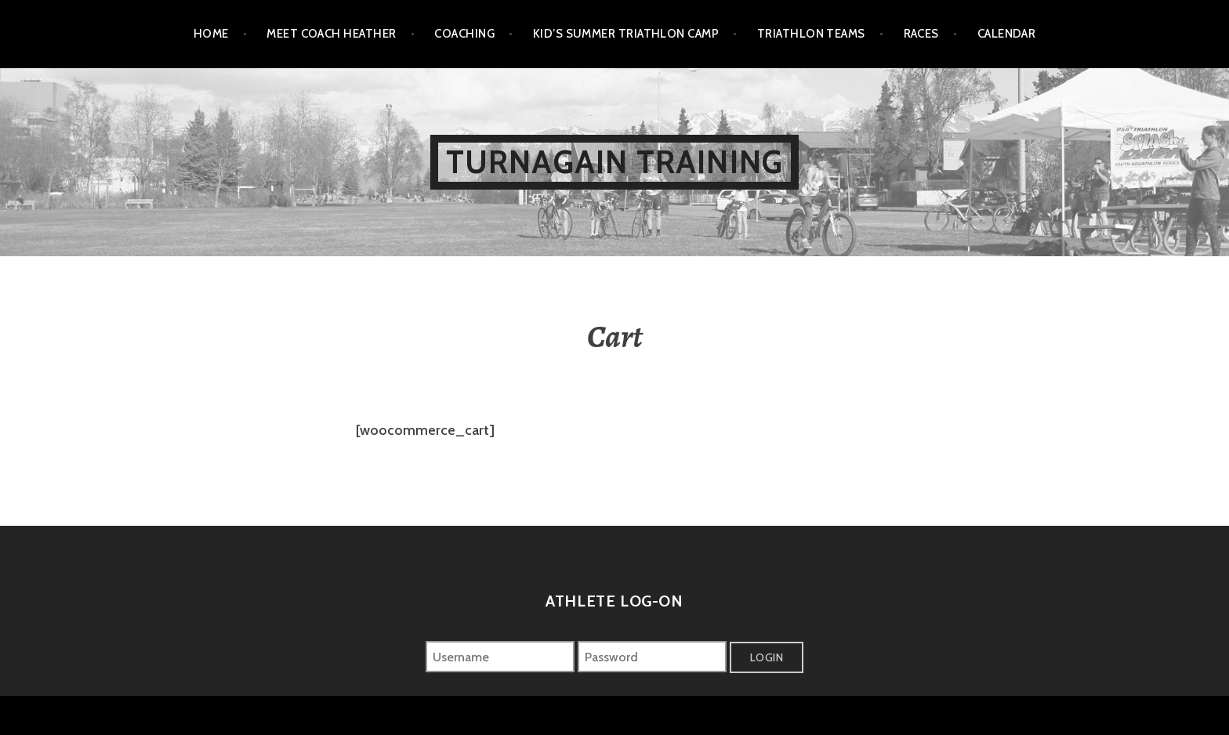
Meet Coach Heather (331, 34)
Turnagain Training (615, 162)
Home (211, 34)
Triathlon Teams (811, 34)
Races (921, 34)
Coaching (464, 34)
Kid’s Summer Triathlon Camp (626, 34)
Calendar (1006, 34)
